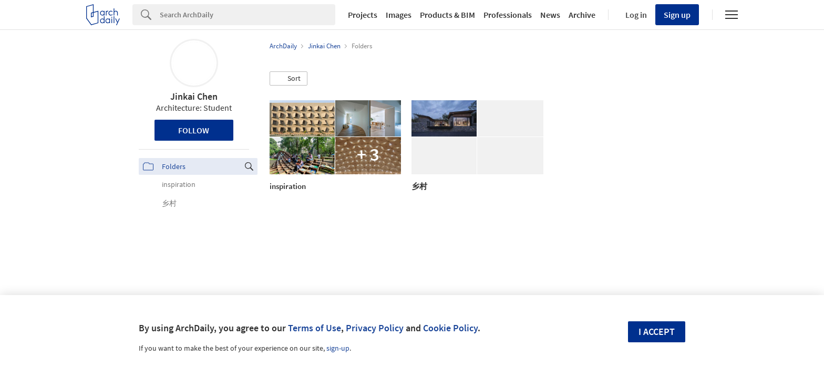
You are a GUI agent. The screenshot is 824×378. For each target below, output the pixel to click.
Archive (582, 14)
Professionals (507, 14)
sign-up (337, 348)
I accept (656, 332)
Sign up (677, 14)
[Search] (247, 14)
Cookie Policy (450, 328)
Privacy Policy (375, 328)
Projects (362, 14)
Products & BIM (447, 14)
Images (398, 14)
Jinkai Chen (194, 96)
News (550, 14)
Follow (193, 130)
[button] (288, 78)
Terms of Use (314, 328)
